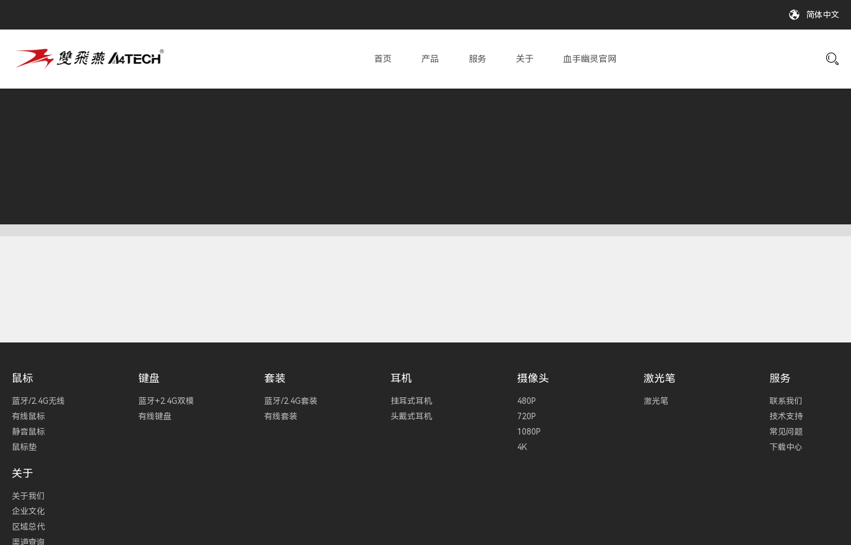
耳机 (401, 378)
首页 (383, 59)
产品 (430, 59)
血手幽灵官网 (589, 59)
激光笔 (659, 378)
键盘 (149, 378)
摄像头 (533, 378)
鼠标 (22, 378)
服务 (477, 59)
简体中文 (822, 14)
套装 (274, 378)
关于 (525, 59)
